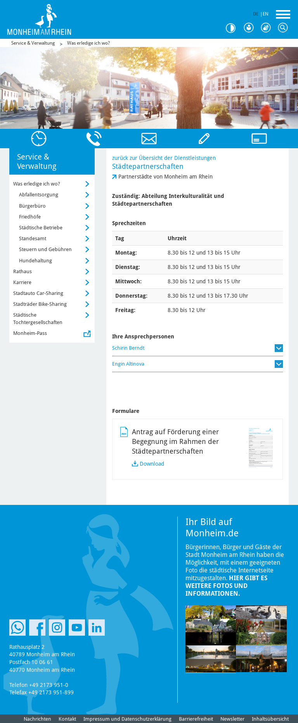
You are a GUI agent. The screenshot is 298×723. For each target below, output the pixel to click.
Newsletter (232, 719)
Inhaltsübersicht (270, 719)
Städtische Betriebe (40, 228)
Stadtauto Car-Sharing (38, 293)
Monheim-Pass (30, 333)
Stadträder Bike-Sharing (40, 304)
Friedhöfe (30, 217)
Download (152, 464)
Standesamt (32, 238)
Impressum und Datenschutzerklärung (127, 719)
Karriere (22, 282)
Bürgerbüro (32, 206)
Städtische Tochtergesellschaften (37, 318)
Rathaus (22, 271)
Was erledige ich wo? (88, 43)
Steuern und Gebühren (45, 249)
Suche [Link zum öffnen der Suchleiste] (285, 28)
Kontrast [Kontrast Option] (233, 28)
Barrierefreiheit (196, 719)
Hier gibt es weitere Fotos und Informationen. (226, 585)
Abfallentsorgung (38, 195)
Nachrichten (37, 719)
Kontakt (67, 719)
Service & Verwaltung (33, 43)
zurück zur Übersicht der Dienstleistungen (164, 158)
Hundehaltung (35, 261)
